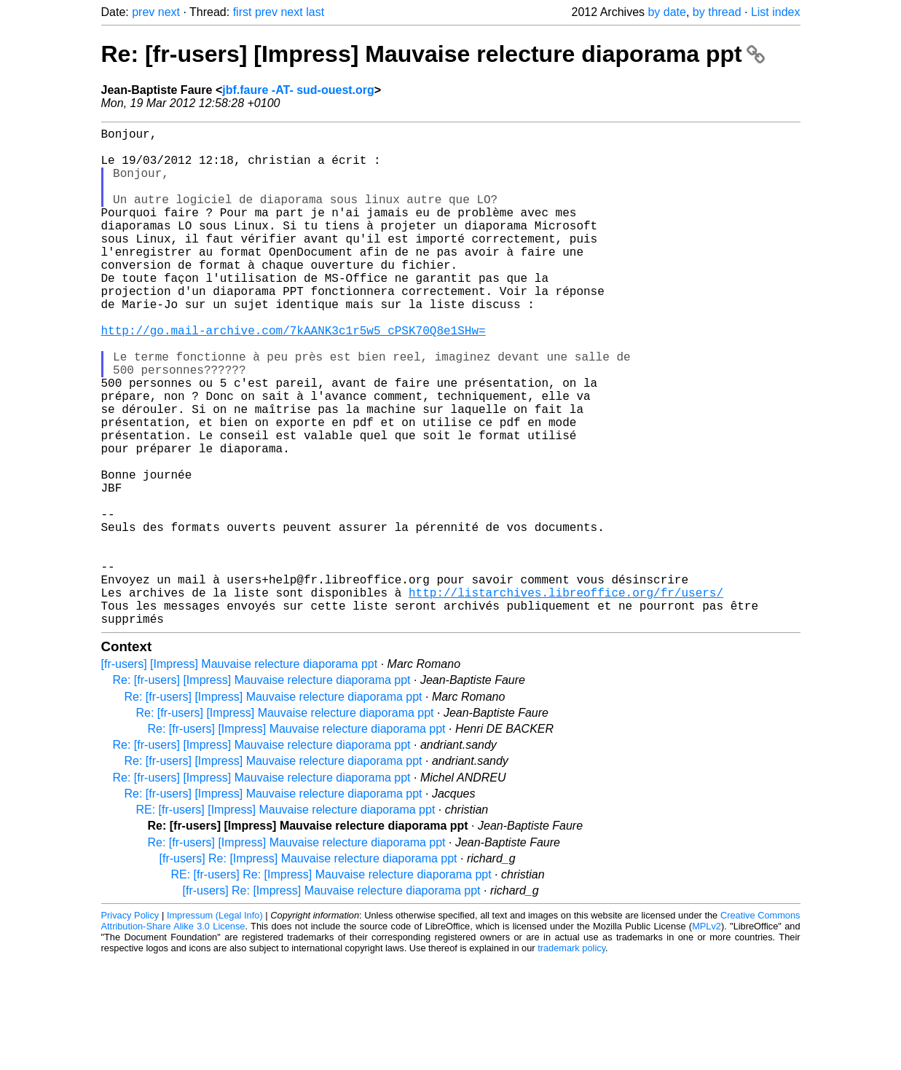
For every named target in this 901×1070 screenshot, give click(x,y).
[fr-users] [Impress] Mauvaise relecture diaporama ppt (239, 774)
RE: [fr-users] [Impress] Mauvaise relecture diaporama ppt (286, 920)
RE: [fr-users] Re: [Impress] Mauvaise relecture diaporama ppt (331, 985)
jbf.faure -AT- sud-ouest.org (298, 90)
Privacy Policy (130, 1025)
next (169, 12)
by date (666, 12)
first (242, 12)
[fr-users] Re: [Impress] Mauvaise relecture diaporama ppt (308, 969)
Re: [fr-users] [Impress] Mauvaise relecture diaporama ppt (433, 54)
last (315, 12)
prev (143, 12)
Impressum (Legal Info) (215, 1025)
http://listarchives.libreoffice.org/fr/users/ (566, 697)
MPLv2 (706, 1036)
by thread (717, 12)
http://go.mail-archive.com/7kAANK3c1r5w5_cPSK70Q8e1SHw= (293, 377)
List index (775, 12)
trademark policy (571, 1058)
